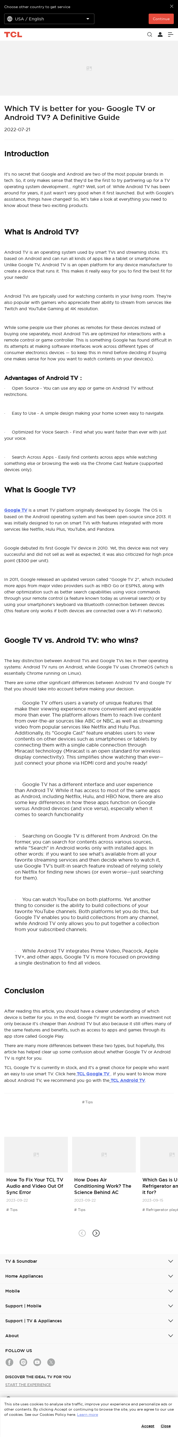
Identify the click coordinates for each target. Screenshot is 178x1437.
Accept (147, 1426)
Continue (161, 18)
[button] (96, 1233)
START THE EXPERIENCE (28, 1384)
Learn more (87, 1414)
